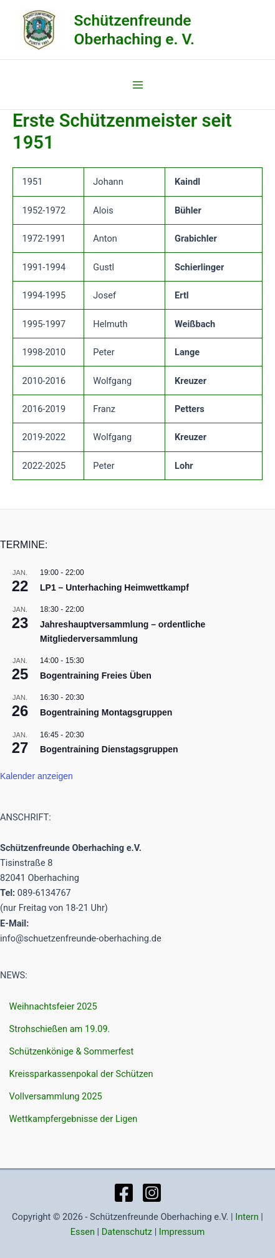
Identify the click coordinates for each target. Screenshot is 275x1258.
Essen (82, 1231)
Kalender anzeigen (36, 776)
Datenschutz (127, 1231)
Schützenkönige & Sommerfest (71, 1051)
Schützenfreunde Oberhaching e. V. (134, 29)
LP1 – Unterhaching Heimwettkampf (114, 587)
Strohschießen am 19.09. (59, 1028)
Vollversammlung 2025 (55, 1096)
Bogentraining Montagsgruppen (106, 712)
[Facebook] (123, 1192)
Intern (247, 1216)
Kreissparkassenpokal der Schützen (81, 1073)
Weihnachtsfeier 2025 (53, 1006)
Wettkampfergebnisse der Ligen (73, 1118)
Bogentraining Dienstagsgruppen (109, 749)
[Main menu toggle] (138, 85)
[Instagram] (152, 1192)
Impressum (182, 1231)
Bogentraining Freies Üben (96, 676)
